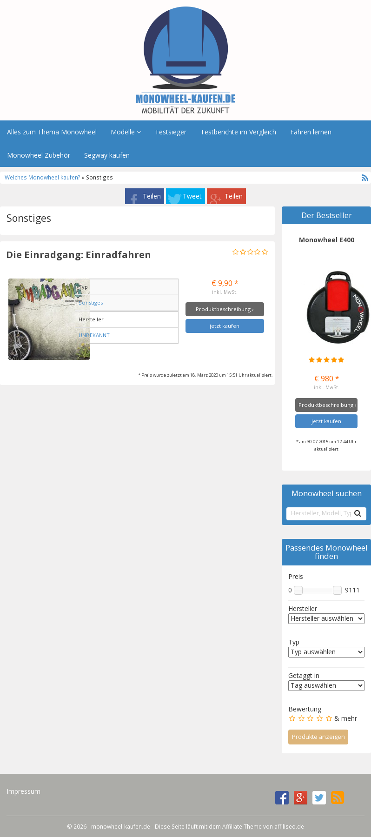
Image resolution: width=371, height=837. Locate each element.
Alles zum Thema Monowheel (52, 131)
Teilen (152, 196)
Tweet (192, 196)
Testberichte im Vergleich (238, 131)
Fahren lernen (310, 131)
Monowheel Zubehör (38, 155)
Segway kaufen (107, 155)
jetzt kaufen (224, 325)
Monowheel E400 (326, 239)
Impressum (23, 791)
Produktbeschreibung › (224, 309)
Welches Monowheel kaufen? (43, 177)
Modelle (126, 131)
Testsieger (170, 131)
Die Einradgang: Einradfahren (78, 254)
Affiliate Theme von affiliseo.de (263, 826)
